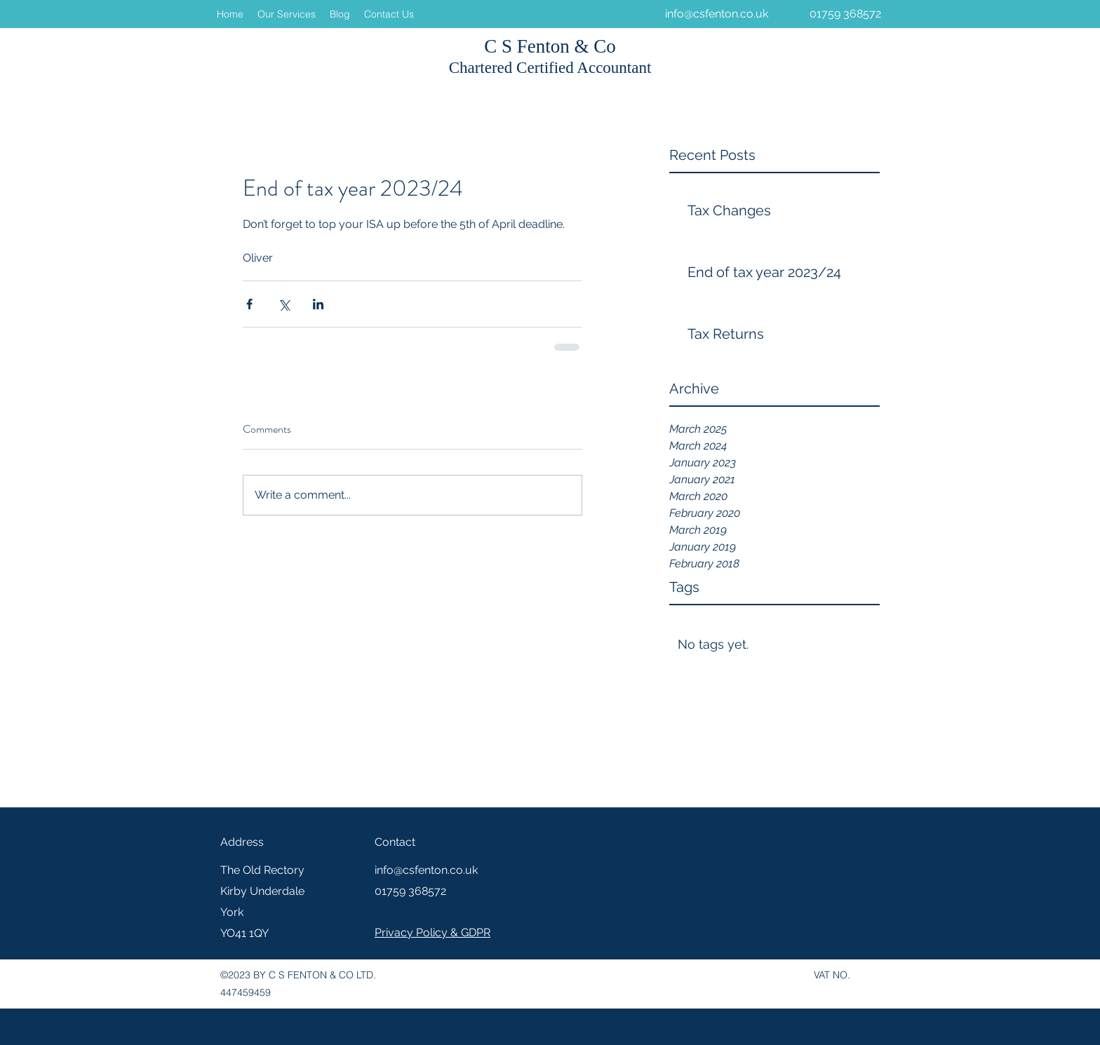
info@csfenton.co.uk (716, 13)
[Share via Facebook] (249, 304)
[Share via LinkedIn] (318, 304)
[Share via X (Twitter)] (283, 304)
